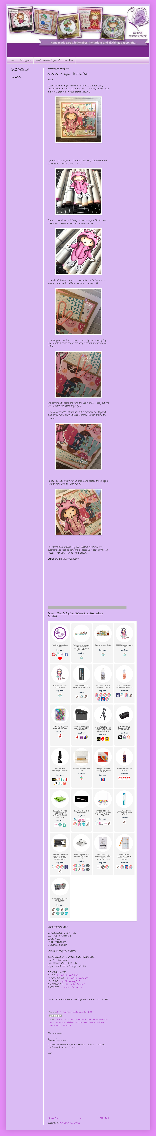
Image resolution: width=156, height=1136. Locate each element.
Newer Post (53, 1118)
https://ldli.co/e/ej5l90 (70, 981)
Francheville (103, 1019)
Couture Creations (74, 1019)
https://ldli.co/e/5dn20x (78, 978)
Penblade (83, 1022)
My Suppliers (25, 60)
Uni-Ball (59, 1025)
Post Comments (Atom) (69, 1123)
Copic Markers (60, 1019)
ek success (93, 1019)
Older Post (104, 1118)
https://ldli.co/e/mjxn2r (75, 984)
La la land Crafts (72, 1022)
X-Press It (67, 1025)
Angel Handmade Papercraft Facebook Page (54, 60)
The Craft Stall (94, 1022)
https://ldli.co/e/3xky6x (68, 975)
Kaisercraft (60, 1022)
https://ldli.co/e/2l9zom (71, 987)
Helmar (52, 1022)
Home (11, 60)
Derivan (85, 1019)
